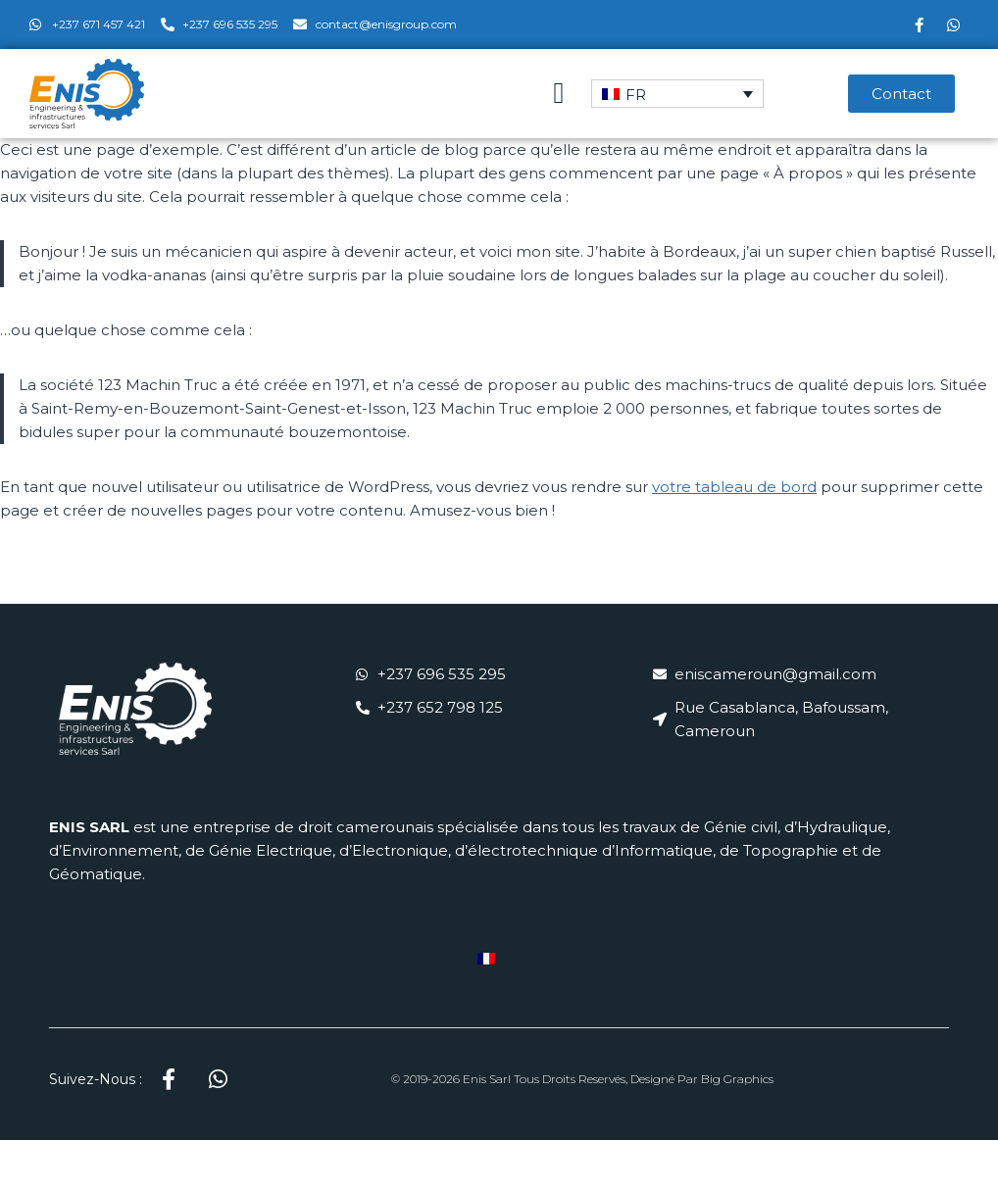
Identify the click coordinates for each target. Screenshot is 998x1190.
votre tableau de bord (734, 486)
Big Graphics (737, 1078)
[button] (559, 94)
